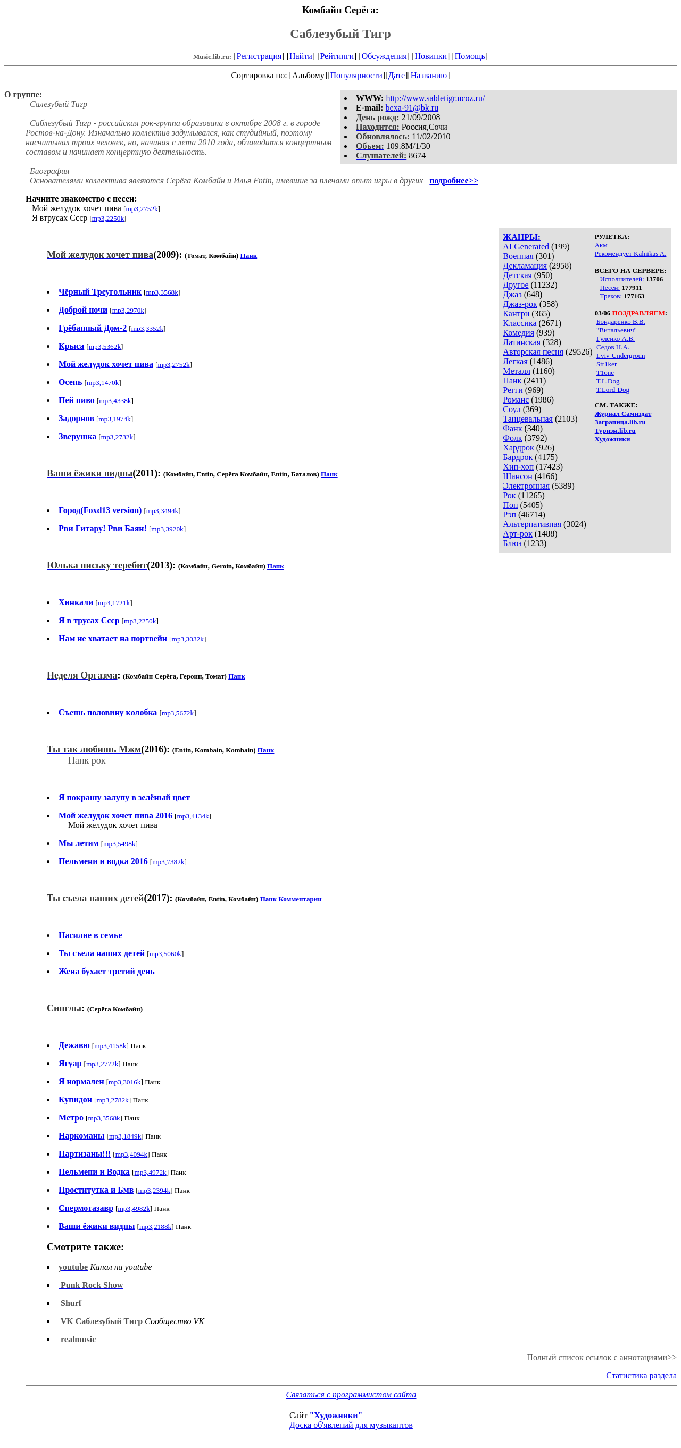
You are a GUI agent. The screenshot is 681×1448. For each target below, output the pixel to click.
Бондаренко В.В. (620, 321)
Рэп (509, 514)
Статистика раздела (641, 1375)
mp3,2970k (128, 310)
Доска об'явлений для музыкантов (351, 1424)
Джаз (512, 294)
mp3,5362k (105, 346)
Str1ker (606, 364)
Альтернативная (532, 524)
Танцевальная (528, 418)
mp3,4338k (115, 401)
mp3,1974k (114, 419)
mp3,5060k (165, 954)
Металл (516, 370)
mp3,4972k (150, 1172)
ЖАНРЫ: (522, 236)
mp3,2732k (117, 437)
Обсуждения (384, 56)
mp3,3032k (188, 639)
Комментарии (300, 899)
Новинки (430, 56)
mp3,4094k (131, 1154)
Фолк (512, 437)
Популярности (356, 75)
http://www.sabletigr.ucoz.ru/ (435, 98)
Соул (511, 409)
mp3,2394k (154, 1190)
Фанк (512, 428)
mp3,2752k (141, 209)
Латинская (522, 342)
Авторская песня (533, 351)
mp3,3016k (124, 1082)
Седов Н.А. (612, 347)
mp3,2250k (108, 218)
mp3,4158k (110, 1046)
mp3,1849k (125, 1136)
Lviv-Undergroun (620, 355)
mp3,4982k (134, 1208)
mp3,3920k (167, 529)
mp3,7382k (168, 862)
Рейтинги (337, 56)
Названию (429, 75)
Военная (518, 256)
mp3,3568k (162, 292)
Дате (396, 75)
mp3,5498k (119, 844)
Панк (512, 380)
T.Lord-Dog (612, 390)
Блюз (512, 543)
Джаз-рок (520, 303)
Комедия (518, 332)
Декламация (525, 265)
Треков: (611, 296)
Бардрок (518, 457)
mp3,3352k (147, 328)
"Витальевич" (616, 330)
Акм (601, 245)
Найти (300, 56)
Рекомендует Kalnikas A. (631, 253)
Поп (510, 504)
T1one (605, 372)
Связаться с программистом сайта (351, 1394)
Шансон (517, 476)
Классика (519, 323)
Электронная (526, 485)
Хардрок (518, 447)
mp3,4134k (193, 816)
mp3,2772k (102, 1064)
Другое (515, 284)
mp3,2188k (155, 1227)
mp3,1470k (103, 383)
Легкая (515, 361)
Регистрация (259, 56)
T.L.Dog (608, 381)
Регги (512, 390)
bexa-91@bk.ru (412, 107)
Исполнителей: (622, 279)
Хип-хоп (518, 466)
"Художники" (335, 1415)
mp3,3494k (162, 511)
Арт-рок (517, 533)
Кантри (516, 313)
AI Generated (526, 246)
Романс (516, 399)
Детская (517, 275)
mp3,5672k (178, 713)
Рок (509, 495)
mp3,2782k (112, 1100)
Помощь (470, 56)
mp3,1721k (114, 603)
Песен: (610, 287)
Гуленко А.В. (615, 338)
